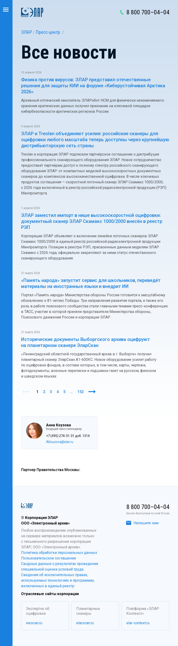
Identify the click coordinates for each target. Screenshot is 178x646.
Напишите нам (142, 523)
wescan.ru (34, 623)
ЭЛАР (26, 32)
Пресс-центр (48, 32)
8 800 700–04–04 (148, 12)
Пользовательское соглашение (48, 558)
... (71, 392)
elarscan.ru (85, 623)
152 (80, 392)
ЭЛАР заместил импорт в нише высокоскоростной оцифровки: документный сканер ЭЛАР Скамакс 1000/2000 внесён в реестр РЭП (91, 221)
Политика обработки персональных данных (59, 552)
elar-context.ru (137, 623)
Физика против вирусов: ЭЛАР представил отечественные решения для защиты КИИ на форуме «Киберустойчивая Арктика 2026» (93, 85)
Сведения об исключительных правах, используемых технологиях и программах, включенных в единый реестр (58, 580)
